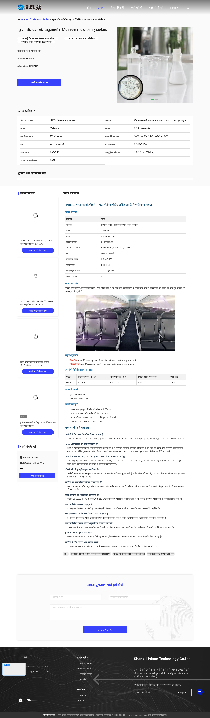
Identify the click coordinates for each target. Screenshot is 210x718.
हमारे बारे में (136, 7)
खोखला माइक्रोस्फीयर (41, 19)
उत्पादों (28, 19)
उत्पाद (101, 7)
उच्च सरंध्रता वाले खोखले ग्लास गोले (160, 554)
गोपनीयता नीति (49, 715)
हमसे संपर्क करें (156, 7)
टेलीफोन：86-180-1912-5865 (34, 666)
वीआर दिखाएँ (117, 7)
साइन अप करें (183, 692)
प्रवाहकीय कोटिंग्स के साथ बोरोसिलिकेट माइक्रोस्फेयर (90, 554)
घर (22, 19)
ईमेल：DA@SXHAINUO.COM (34, 671)
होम (89, 7)
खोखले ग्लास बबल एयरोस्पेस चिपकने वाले (128, 554)
